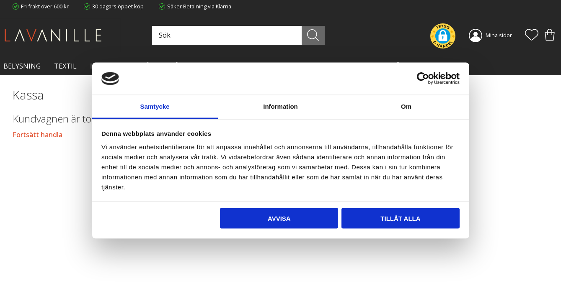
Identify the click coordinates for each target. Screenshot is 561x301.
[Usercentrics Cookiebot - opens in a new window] (423, 78)
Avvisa (279, 218)
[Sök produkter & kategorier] (237, 35)
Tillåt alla (400, 218)
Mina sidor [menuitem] (499, 35)
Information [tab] (280, 106)
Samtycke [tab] (154, 106)
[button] (531, 35)
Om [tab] (406, 106)
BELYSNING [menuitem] (22, 66)
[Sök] (313, 35)
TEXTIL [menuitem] (65, 66)
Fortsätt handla (37, 134)
